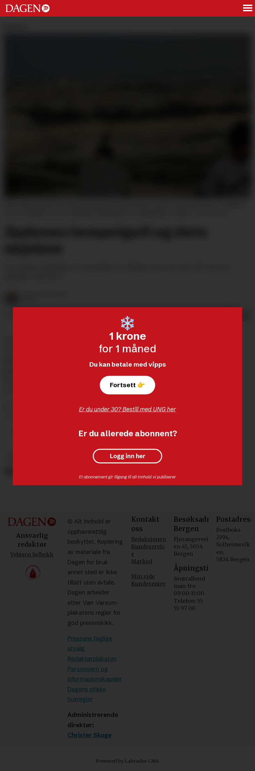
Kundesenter (148, 583)
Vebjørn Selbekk (31, 554)
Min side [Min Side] (143, 576)
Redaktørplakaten (92, 659)
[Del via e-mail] (246, 316)
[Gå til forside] (27, 8)
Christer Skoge (89, 735)
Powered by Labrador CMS (127, 761)
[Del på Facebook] (9, 471)
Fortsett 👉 (127, 385)
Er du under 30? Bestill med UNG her (127, 409)
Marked (141, 561)
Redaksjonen (148, 539)
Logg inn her (127, 456)
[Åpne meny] (248, 8)
